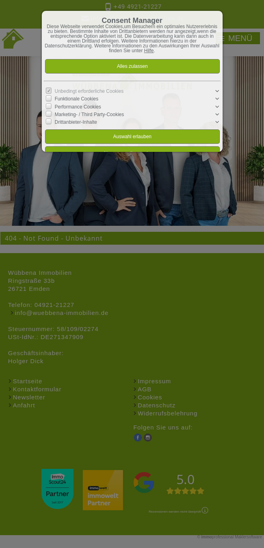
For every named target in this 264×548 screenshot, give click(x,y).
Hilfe (149, 50)
